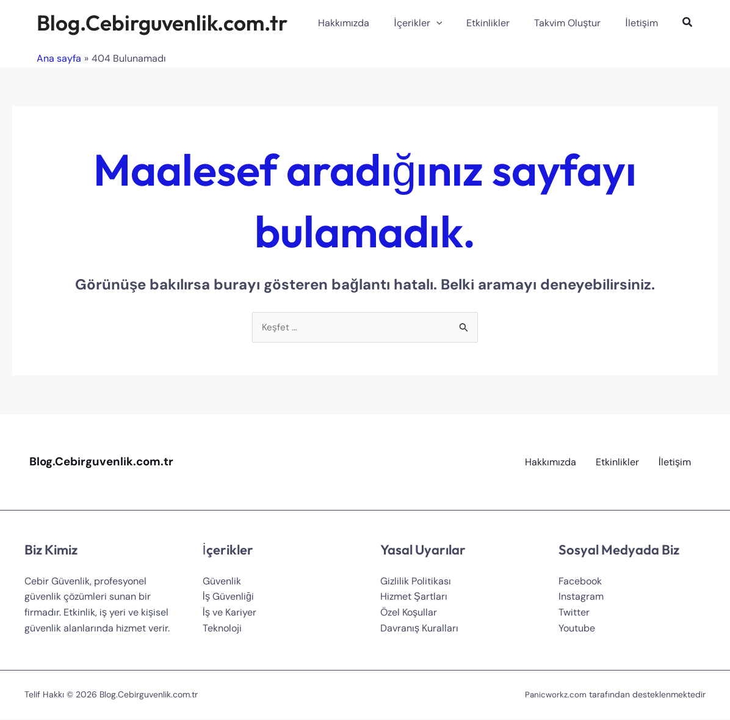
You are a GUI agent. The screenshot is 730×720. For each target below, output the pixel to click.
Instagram (581, 597)
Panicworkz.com (555, 695)
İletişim (675, 462)
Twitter (574, 612)
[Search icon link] (687, 23)
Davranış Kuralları (419, 628)
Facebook (580, 581)
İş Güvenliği (228, 597)
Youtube (576, 628)
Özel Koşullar (408, 612)
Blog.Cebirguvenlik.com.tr (162, 22)
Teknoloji (222, 628)
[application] (453, 23)
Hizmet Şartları (413, 597)
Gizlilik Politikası (415, 581)
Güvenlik (222, 581)
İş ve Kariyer (229, 612)
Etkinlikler (617, 462)
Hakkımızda (550, 462)
